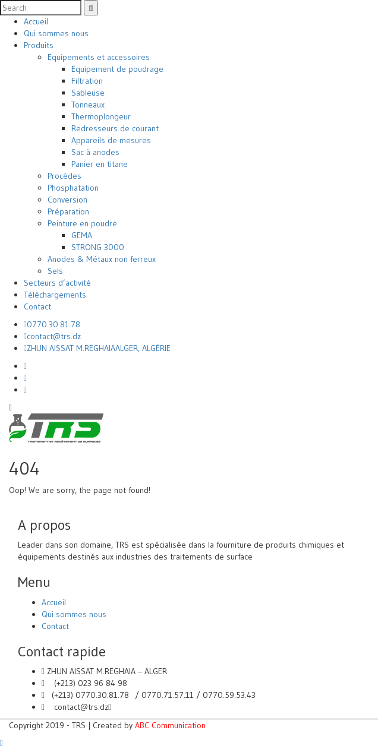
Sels (55, 271)
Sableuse (88, 92)
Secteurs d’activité (57, 282)
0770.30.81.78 (52, 324)
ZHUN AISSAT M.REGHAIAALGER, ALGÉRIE (97, 348)
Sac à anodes (95, 152)
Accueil (36, 21)
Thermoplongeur (101, 116)
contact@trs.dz (52, 336)
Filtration (87, 80)
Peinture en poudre (82, 223)
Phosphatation (73, 187)
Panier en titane (99, 164)
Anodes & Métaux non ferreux (102, 259)
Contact (37, 306)
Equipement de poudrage (117, 69)
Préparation (68, 211)
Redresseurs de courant (115, 128)
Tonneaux (88, 104)
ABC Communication (170, 725)
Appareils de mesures (111, 140)
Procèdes (64, 175)
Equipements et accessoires (99, 57)
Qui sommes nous (56, 33)
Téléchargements (55, 294)
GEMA (81, 235)
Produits (38, 45)
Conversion (67, 199)
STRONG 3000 (97, 247)
